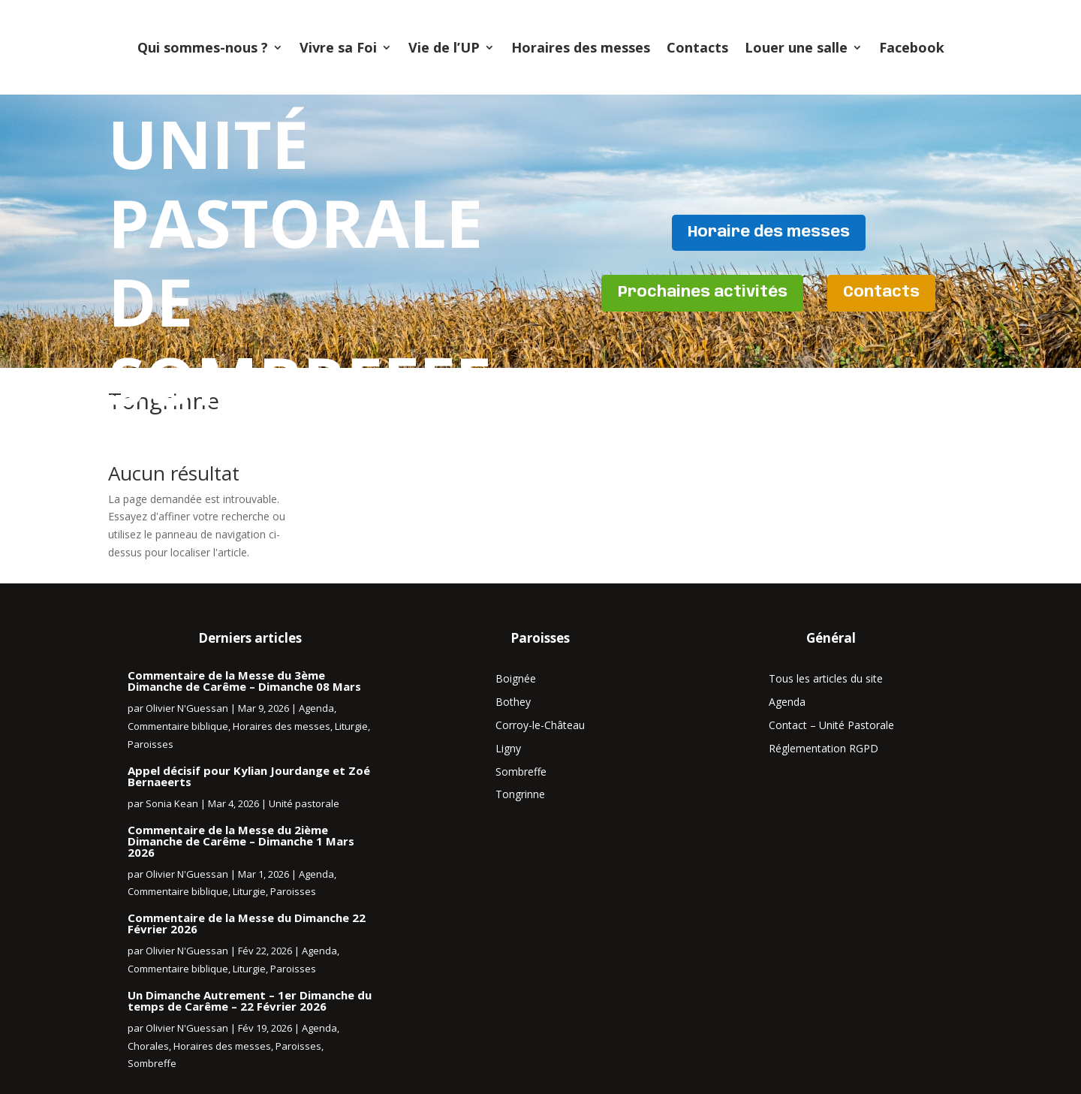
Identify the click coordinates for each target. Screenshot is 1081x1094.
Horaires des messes (580, 47)
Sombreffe (152, 1063)
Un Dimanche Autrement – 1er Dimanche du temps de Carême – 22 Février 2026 (250, 1000)
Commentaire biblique (178, 726)
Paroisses (150, 744)
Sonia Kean (172, 803)
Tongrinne (520, 794)
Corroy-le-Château (540, 725)
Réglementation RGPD (823, 748)
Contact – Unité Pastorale (831, 725)
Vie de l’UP (444, 47)
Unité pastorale (304, 803)
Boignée (515, 678)
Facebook (911, 47)
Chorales (148, 1046)
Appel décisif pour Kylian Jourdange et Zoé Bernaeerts (249, 776)
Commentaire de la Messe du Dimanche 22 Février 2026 (247, 923)
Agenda (316, 708)
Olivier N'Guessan (187, 708)
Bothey (513, 702)
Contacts (697, 47)
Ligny (508, 748)
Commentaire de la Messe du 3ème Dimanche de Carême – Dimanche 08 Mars (244, 681)
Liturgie (351, 726)
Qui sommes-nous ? (202, 47)
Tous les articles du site (826, 678)
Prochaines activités (701, 293)
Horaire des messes (769, 232)
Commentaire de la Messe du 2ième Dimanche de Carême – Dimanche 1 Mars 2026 (241, 841)
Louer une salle (796, 47)
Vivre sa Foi (338, 47)
